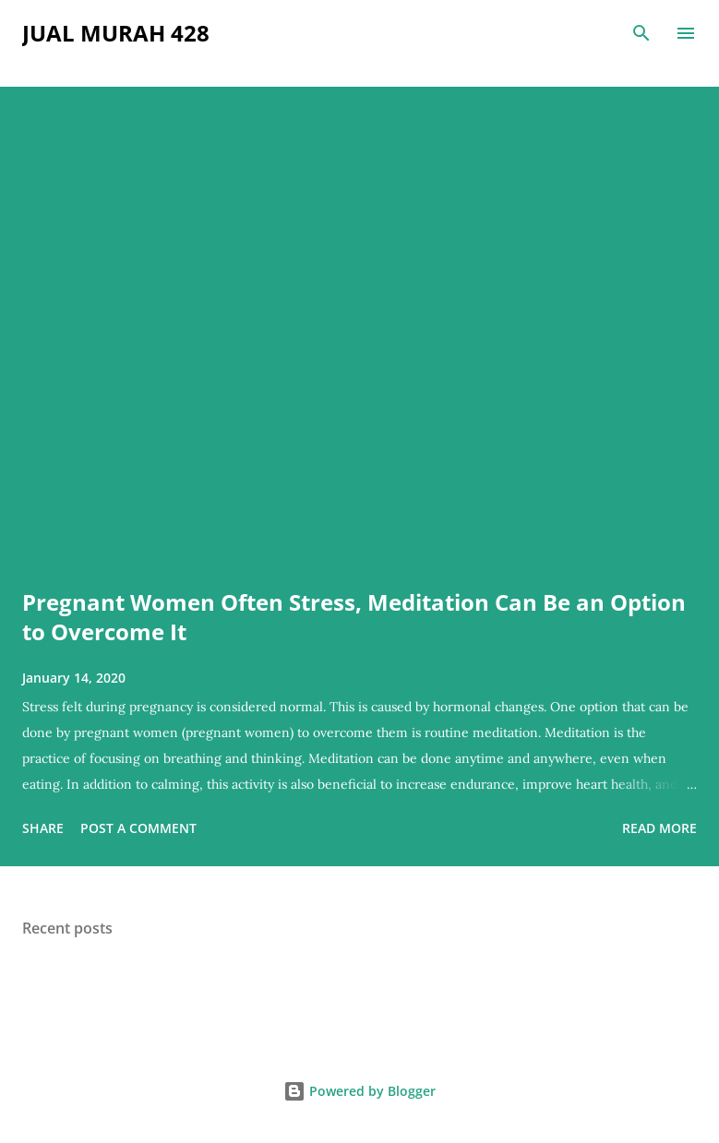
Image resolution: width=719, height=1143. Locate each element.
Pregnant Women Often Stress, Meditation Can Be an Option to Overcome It (354, 617)
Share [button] (43, 828)
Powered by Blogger (359, 1091)
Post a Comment (138, 828)
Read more (659, 828)
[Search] (641, 33)
